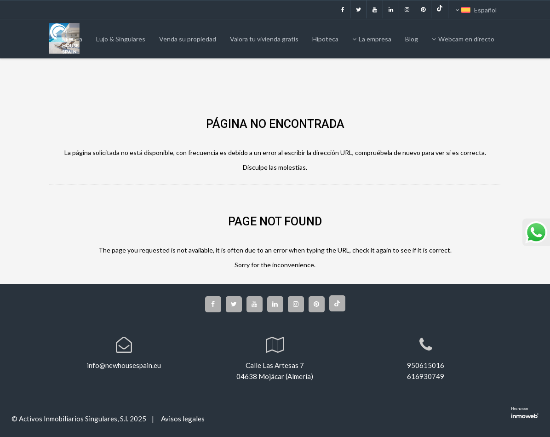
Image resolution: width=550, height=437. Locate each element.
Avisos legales (182, 418)
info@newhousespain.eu (124, 365)
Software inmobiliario (525, 415)
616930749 (425, 376)
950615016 (425, 365)
